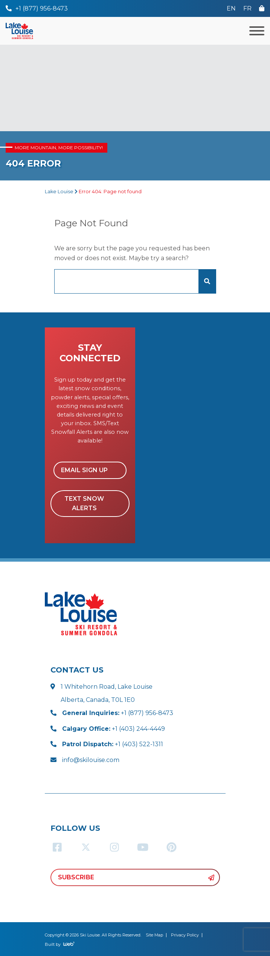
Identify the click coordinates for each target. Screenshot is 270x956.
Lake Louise (59, 191)
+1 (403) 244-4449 (113, 728)
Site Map (154, 935)
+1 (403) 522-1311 (112, 744)
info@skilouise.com (90, 760)
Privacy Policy (185, 935)
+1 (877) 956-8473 (117, 713)
